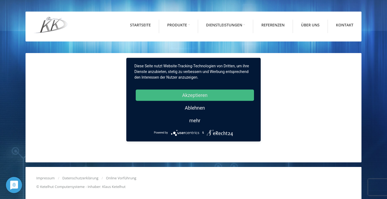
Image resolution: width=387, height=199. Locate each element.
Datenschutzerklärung (80, 178)
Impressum (45, 178)
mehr (194, 120)
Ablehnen (195, 107)
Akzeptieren (195, 95)
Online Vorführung (121, 178)
